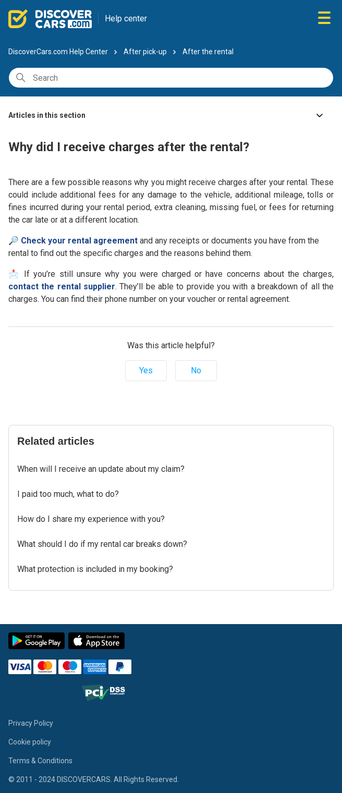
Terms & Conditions (40, 761)
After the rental (208, 51)
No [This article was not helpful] (196, 370)
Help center (126, 18)
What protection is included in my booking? (95, 569)
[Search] (171, 78)
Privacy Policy (30, 723)
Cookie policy (29, 742)
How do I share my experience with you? (91, 519)
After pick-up (145, 51)
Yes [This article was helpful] (146, 370)
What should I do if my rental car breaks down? (102, 544)
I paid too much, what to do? (68, 494)
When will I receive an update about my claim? (101, 469)
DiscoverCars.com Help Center (58, 51)
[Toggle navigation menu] (324, 18)
